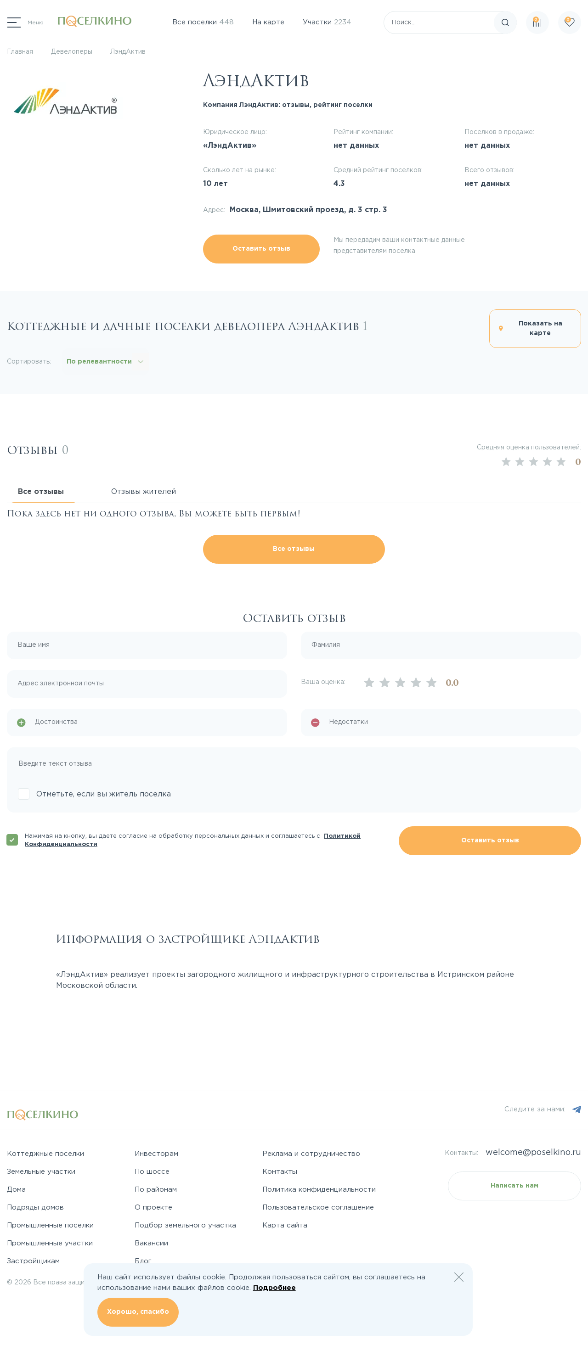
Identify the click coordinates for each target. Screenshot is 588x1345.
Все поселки (203, 22)
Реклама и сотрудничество (311, 1154)
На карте (268, 22)
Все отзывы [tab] (41, 491)
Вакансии (151, 1243)
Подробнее (274, 1288)
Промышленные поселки (50, 1225)
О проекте (153, 1207)
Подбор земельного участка (185, 1225)
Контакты (279, 1172)
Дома (16, 1190)
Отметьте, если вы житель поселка (103, 794)
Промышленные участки (50, 1243)
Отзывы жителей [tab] (143, 491)
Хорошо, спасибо (138, 1312)
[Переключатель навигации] (25, 22)
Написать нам (514, 1185)
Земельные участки (41, 1172)
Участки (327, 22)
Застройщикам (33, 1261)
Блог (143, 1261)
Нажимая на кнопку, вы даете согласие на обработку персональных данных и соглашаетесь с (193, 840)
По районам (156, 1190)
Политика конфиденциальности (319, 1190)
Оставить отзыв (261, 249)
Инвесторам (156, 1154)
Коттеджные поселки (45, 1154)
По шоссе (152, 1172)
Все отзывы (294, 549)
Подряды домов (35, 1207)
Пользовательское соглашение (318, 1207)
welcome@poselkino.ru (533, 1152)
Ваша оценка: (323, 682)
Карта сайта (284, 1225)
